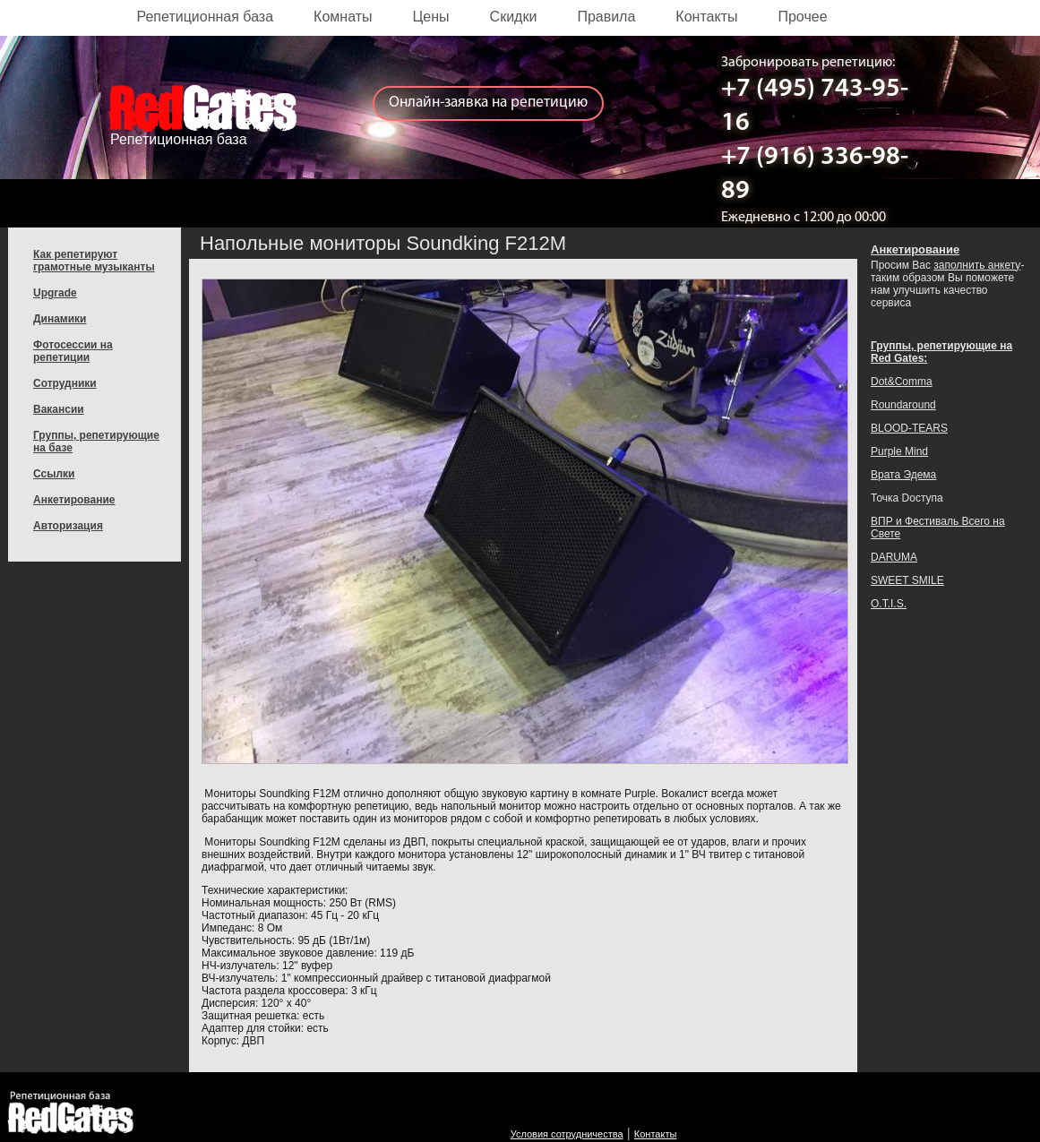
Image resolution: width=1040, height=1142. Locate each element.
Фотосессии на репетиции (73, 351)
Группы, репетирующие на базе (96, 441)
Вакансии (58, 409)
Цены (431, 16)
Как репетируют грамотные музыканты (94, 260)
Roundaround (903, 405)
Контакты (706, 16)
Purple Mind (899, 451)
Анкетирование (74, 500)
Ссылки (53, 474)
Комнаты (343, 16)
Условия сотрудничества (567, 1134)
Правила (606, 16)
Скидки (513, 16)
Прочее (802, 16)
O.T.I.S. (889, 603)
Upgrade (55, 293)
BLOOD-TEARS (909, 428)
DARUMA (894, 557)
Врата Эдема (903, 474)
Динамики (59, 319)
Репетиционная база (205, 16)
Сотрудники (65, 383)
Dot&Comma (902, 381)
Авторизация (68, 525)
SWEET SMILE (907, 580)
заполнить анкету (976, 265)
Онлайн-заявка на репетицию (488, 102)
